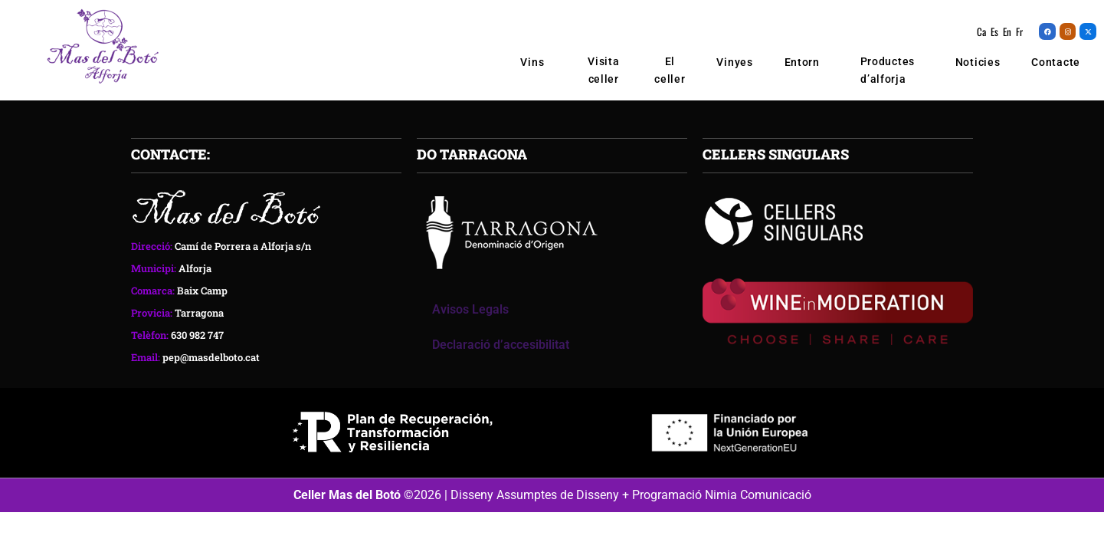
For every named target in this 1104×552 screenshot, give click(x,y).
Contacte (1055, 62)
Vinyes (734, 62)
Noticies (978, 62)
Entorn (802, 62)
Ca (981, 31)
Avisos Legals (470, 312)
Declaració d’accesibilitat (500, 347)
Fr (1019, 31)
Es (994, 31)
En (1007, 31)
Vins (536, 62)
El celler (669, 70)
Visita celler (603, 70)
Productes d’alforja (887, 71)
